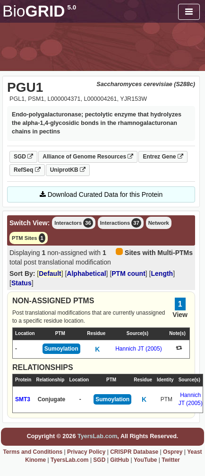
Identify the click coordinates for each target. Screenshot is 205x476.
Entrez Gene (163, 156)
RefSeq (27, 170)
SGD (23, 156)
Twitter (170, 460)
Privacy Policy (86, 452)
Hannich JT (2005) (138, 348)
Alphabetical (86, 273)
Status (21, 283)
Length (162, 273)
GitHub (119, 460)
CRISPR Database (134, 452)
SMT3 (22, 399)
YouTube (145, 460)
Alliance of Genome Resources (88, 156)
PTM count (128, 273)
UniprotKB (67, 170)
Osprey (172, 452)
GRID (39, 11)
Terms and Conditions (32, 452)
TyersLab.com (97, 436)
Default (50, 273)
